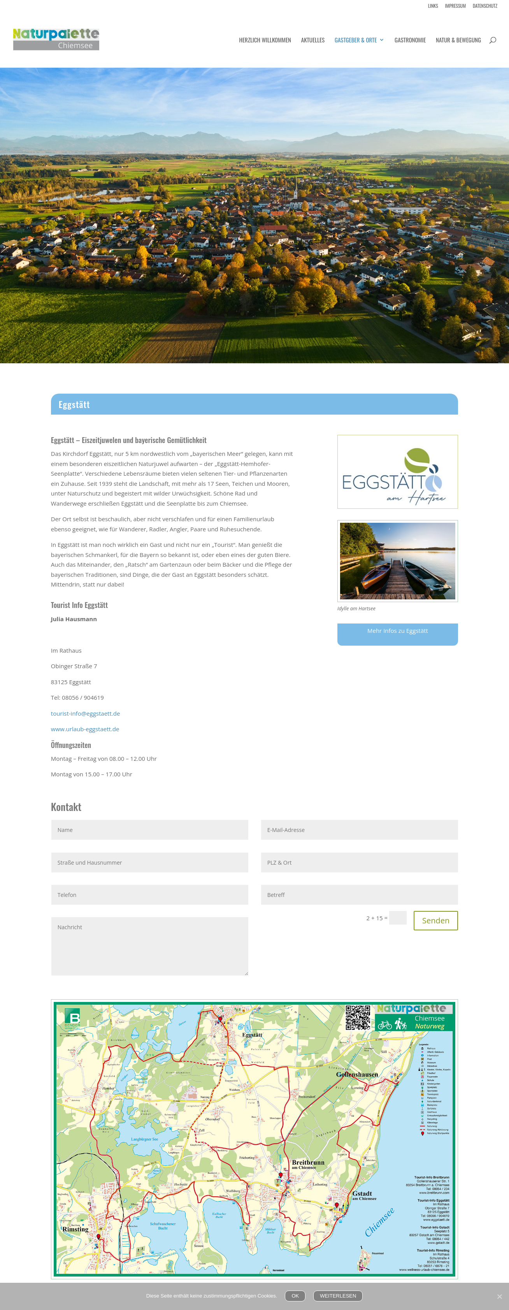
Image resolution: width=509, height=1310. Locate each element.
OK (295, 1296)
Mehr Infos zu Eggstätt (397, 630)
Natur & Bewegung (458, 40)
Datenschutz (485, 6)
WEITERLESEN (338, 1296)
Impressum (455, 6)
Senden (435, 920)
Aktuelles (313, 40)
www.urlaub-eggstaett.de (85, 729)
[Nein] (499, 1296)
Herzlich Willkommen (265, 40)
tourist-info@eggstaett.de (85, 713)
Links (433, 6)
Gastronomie (410, 40)
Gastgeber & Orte (356, 40)
